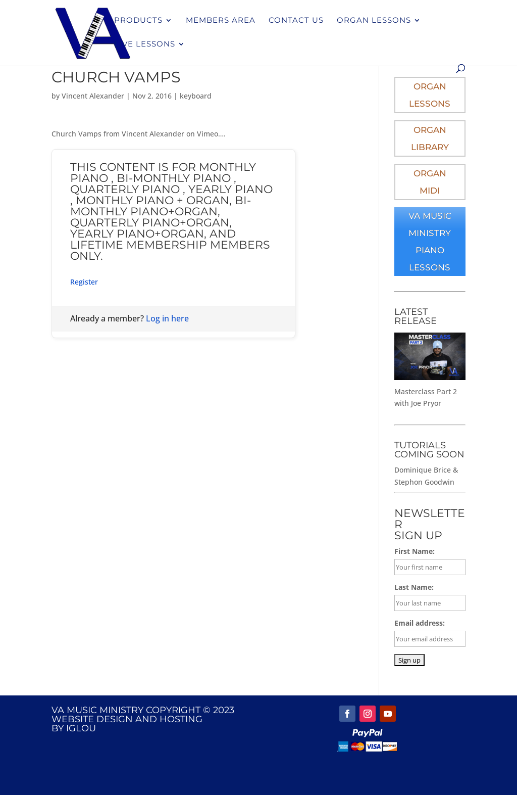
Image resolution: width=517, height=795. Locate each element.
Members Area (220, 21)
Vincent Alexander (93, 96)
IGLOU (81, 728)
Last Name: (414, 587)
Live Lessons (144, 44)
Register (84, 282)
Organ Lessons (374, 21)
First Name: (414, 551)
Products (138, 21)
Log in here (167, 318)
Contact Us (296, 21)
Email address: (419, 623)
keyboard (196, 96)
